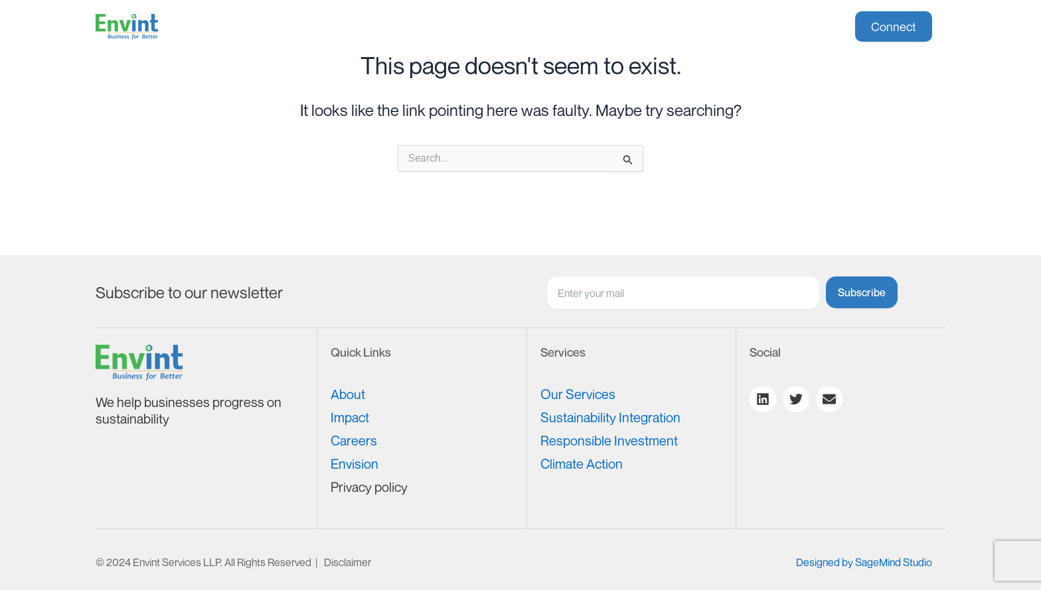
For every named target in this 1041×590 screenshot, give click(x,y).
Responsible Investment (609, 440)
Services (424, 27)
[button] (424, 27)
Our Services (577, 394)
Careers (575, 27)
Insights (656, 27)
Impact (504, 27)
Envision (354, 463)
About (347, 27)
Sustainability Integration (610, 417)
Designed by (864, 562)
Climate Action (581, 463)
